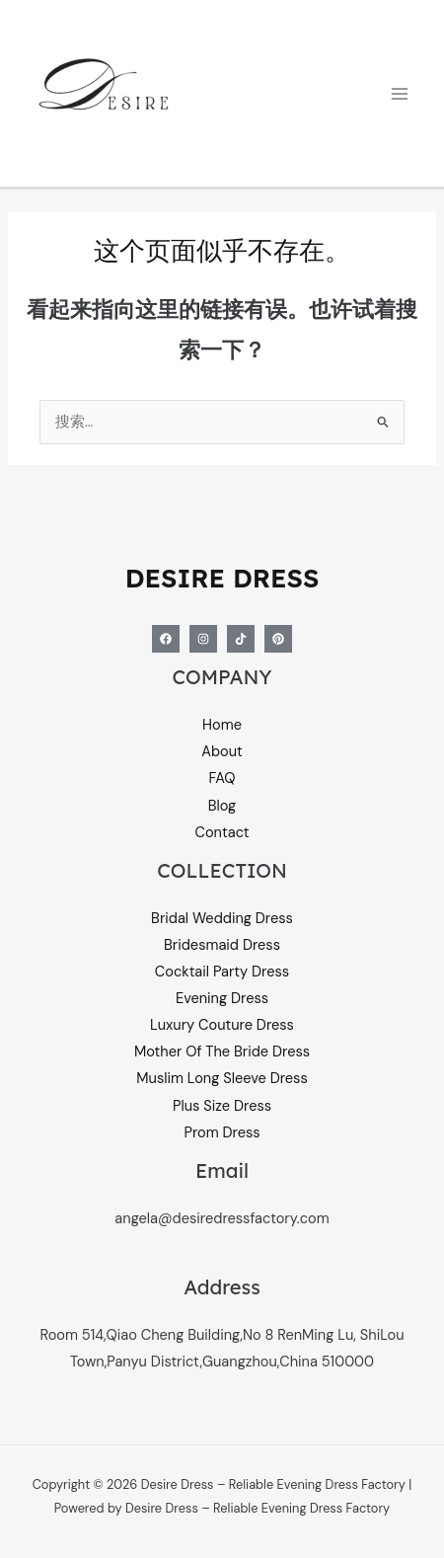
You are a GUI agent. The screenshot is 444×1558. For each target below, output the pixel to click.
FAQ (221, 778)
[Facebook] (166, 639)
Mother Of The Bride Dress (222, 1052)
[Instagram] (203, 639)
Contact (222, 832)
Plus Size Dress (222, 1106)
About (222, 751)
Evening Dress (222, 998)
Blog (222, 806)
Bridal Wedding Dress (222, 918)
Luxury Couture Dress (222, 1025)
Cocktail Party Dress (222, 972)
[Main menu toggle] (399, 94)
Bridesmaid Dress (222, 945)
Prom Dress (221, 1133)
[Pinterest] (278, 639)
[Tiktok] (241, 639)
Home (222, 725)
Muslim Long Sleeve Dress (221, 1078)
